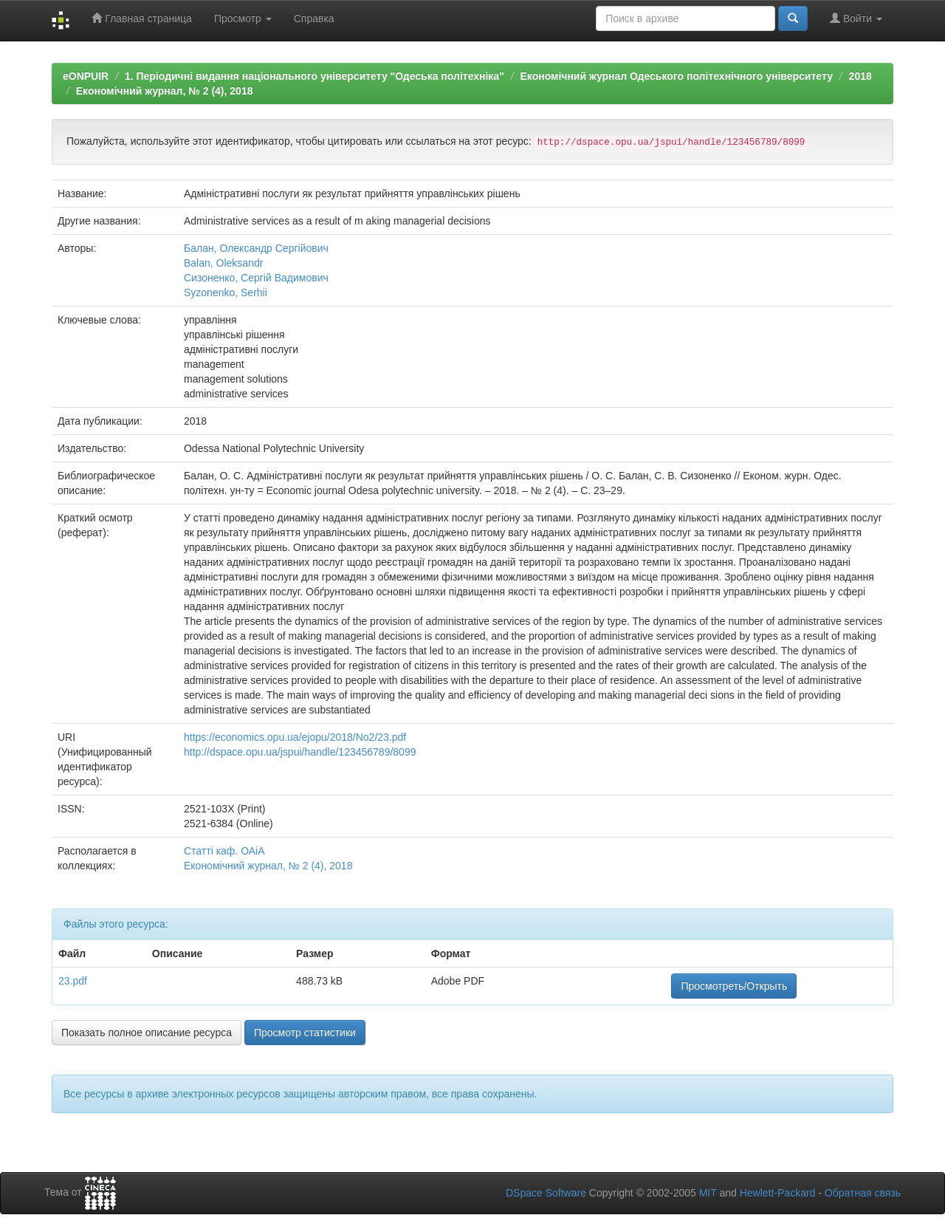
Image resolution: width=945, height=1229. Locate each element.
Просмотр (243, 18)
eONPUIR (86, 76)
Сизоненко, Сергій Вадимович (256, 278)
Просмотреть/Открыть (734, 986)
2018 (860, 76)
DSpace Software (546, 1193)
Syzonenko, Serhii (225, 292)
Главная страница (141, 18)
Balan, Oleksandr (223, 263)
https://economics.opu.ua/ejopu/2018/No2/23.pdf (295, 737)
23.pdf (72, 981)
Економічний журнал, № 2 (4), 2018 (164, 91)
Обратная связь (863, 1193)
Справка (314, 18)
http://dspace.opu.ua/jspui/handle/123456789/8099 (300, 752)
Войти (856, 18)
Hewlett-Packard (778, 1193)
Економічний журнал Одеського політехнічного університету (676, 76)
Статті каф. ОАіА (224, 851)
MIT (708, 1193)
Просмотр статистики (305, 1032)
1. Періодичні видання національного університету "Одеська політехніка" (314, 76)
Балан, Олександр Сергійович (256, 248)
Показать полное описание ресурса (146, 1032)
